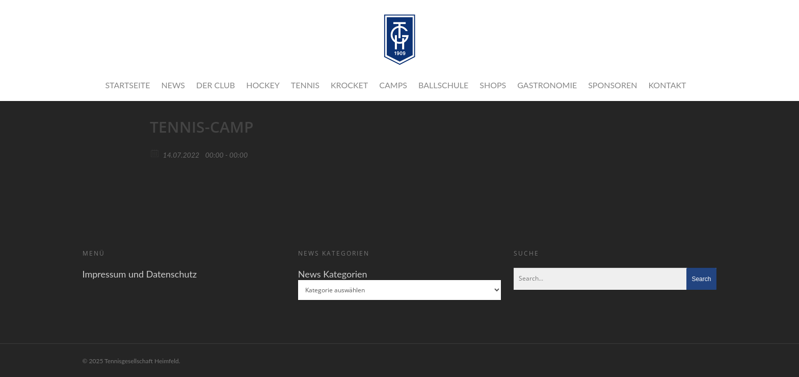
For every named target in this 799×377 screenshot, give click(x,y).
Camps (393, 85)
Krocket (349, 85)
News (173, 85)
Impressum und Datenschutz (140, 274)
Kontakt (667, 85)
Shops (493, 85)
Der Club (215, 85)
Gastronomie (547, 85)
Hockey (263, 85)
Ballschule (443, 85)
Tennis (305, 85)
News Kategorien (332, 274)
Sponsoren (612, 85)
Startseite (127, 85)
